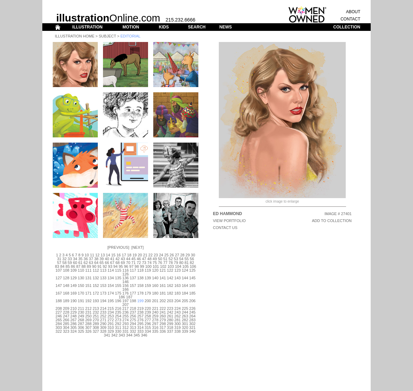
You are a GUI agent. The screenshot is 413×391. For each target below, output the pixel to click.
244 (185, 312)
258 (148, 316)
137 (133, 278)
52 (171, 259)
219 (140, 308)
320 (185, 327)
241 (163, 312)
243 (177, 312)
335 (155, 331)
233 (103, 312)
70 (128, 263)
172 (96, 293)
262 (177, 316)
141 (163, 278)
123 (177, 270)
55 (186, 259)
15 (113, 255)
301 (185, 324)
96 (126, 266)
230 (81, 312)
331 (125, 331)
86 (73, 266)
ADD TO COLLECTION (332, 221)
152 (96, 285)
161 (163, 285)
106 (193, 266)
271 (103, 320)
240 (155, 312)
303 (58, 327)
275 (133, 320)
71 (133, 263)
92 (105, 266)
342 (114, 335)
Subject (107, 36)
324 (73, 331)
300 (177, 324)
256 (133, 316)
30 (193, 255)
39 (102, 259)
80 (181, 263)
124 (185, 270)
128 (66, 278)
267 (73, 320)
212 (88, 308)
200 (148, 301)
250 (88, 316)
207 (125, 305)
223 (170, 308)
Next (137, 247)
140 (155, 278)
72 (139, 263)
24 (161, 255)
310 (110, 327)
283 (192, 320)
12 (97, 255)
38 (96, 259)
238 (140, 312)
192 (88, 301)
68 (117, 263)
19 (134, 255)
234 (110, 312)
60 (75, 263)
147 (58, 285)
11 (92, 255)
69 (123, 263)
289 (96, 324)
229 (73, 312)
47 (144, 259)
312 (125, 327)
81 (186, 263)
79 (176, 263)
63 (91, 263)
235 (118, 312)
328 (103, 331)
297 (155, 324)
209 (66, 308)
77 (165, 263)
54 (181, 259)
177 (133, 293)
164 (185, 285)
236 (125, 312)
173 (103, 293)
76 (160, 263)
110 (81, 270)
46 (139, 259)
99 (142, 266)
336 (163, 331)
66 (107, 263)
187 (129, 297)
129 (73, 278)
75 (155, 263)
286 (73, 324)
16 (119, 255)
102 (163, 266)
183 (177, 293)
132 (96, 278)
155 (118, 285)
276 (140, 320)
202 (163, 301)
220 (148, 308)
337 (170, 331)
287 (81, 324)
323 (66, 331)
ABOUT (353, 11)
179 (148, 293)
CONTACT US (225, 228)
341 (107, 335)
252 (103, 316)
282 (185, 320)
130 (81, 278)
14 (108, 255)
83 (57, 266)
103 (170, 266)
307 (88, 327)
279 (163, 320)
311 (118, 327)
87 (78, 266)
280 (170, 320)
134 (110, 278)
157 (133, 285)
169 (73, 293)
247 (66, 316)
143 (177, 278)
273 (118, 320)
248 (73, 316)
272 (110, 320)
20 (140, 255)
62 (86, 263)
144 (185, 278)
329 (110, 331)
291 (110, 324)
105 (185, 266)
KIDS (164, 27)
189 (66, 301)
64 (96, 263)
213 (96, 308)
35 (80, 259)
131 (88, 278)
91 (99, 266)
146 (125, 282)
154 (110, 285)
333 (140, 331)
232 (96, 312)
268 (81, 320)
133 (103, 278)
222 (163, 308)
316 (155, 327)
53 (176, 259)
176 (125, 293)
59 (70, 263)
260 (163, 316)
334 (148, 331)
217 (125, 308)
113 (103, 270)
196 (118, 301)
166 (125, 289)
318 (170, 327)
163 (177, 285)
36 (86, 259)
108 (66, 270)
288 (88, 324)
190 (73, 301)
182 (170, 293)
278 (155, 320)
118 (140, 270)
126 (125, 274)
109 (73, 270)
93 (110, 266)
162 (170, 285)
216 (118, 308)
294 (133, 324)
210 (73, 308)
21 (145, 255)
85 (68, 266)
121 (163, 270)
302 (192, 324)
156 (125, 285)
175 (118, 293)
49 (155, 259)
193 (96, 301)
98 (137, 266)
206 (192, 301)
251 (96, 316)
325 (81, 331)
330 (118, 331)
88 (83, 266)
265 (58, 320)
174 (110, 293)
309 (103, 327)
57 (59, 263)
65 (102, 263)
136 (125, 278)
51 (165, 259)
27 (177, 255)
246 (58, 316)
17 (124, 255)
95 (121, 266)
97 (131, 266)
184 (185, 293)
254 (118, 316)
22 (150, 255)
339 (185, 331)
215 (110, 308)
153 (103, 285)
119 (148, 270)
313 (133, 327)
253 (110, 316)
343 (122, 335)
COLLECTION (346, 27)
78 (171, 263)
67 (112, 263)
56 (192, 259)
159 (148, 285)
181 (163, 293)
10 (87, 255)
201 (155, 301)
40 (107, 259)
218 (133, 308)
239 (148, 312)
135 (118, 278)
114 (110, 270)
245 (192, 312)
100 (148, 266)
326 (88, 331)
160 (155, 285)
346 (144, 335)
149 (73, 285)
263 (185, 316)
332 (133, 331)
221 (155, 308)
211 (81, 308)
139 (148, 278)
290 (103, 324)
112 (96, 270)
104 (178, 266)
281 (177, 320)
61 (80, 263)
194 (103, 301)
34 (75, 259)
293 (125, 324)
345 (137, 335)
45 (133, 259)
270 (96, 320)
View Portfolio (229, 221)
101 (156, 266)
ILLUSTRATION (87, 27)
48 (149, 259)
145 (192, 278)
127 (58, 278)
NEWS (225, 27)
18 (129, 255)
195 (110, 301)
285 (66, 324)
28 (182, 255)
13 (103, 255)
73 (144, 263)
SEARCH (197, 27)
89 (89, 266)
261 (170, 316)
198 (133, 301)
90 (94, 266)
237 (133, 312)
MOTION (130, 27)
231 (88, 312)
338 (177, 331)
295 (140, 324)
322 (58, 331)
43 (123, 259)
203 (170, 301)
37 (91, 259)
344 (129, 335)
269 (88, 320)
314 (140, 327)
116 (125, 270)
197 (125, 301)
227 (58, 312)
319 (177, 327)
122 (170, 270)
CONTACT (350, 19)
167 (58, 293)
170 (81, 293)
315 (148, 327)
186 (122, 297)
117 (133, 270)
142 (170, 278)
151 (88, 285)
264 (192, 316)
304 (66, 327)
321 (192, 327)
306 (81, 327)
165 (192, 285)
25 (166, 255)
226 (192, 308)
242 (170, 312)
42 (117, 259)
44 (128, 259)
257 (140, 316)
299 (170, 324)
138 (140, 278)
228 (66, 312)
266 (66, 320)
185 (192, 293)
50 (160, 259)
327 (96, 331)
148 (66, 285)
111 (88, 270)
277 (148, 320)
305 (73, 327)
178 (140, 293)
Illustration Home (74, 36)
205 (185, 301)
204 (177, 301)
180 (155, 293)
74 (149, 263)
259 (155, 316)
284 (58, 324)
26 (172, 255)
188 (58, 301)
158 (140, 285)
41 (112, 259)
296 (148, 324)
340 (192, 331)
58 (64, 263)
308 (96, 327)
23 (156, 255)
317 (163, 327)
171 (88, 293)
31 (59, 259)
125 (192, 270)
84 (62, 266)
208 (58, 308)
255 (125, 316)
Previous (118, 247)
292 (118, 324)
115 (118, 270)
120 (155, 270)
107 (58, 270)
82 (192, 263)
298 (163, 324)
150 (81, 285)
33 (70, 259)
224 (177, 308)
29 (188, 255)
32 (64, 259)
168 (66, 293)
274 (125, 320)
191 (81, 301)
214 (103, 308)
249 (81, 316)
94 (115, 266)
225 (185, 308)
